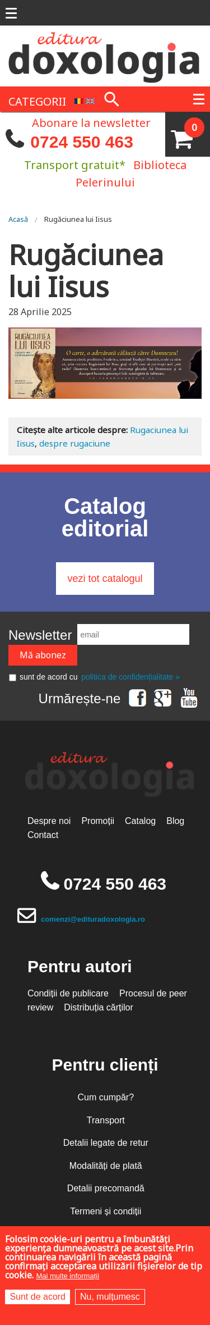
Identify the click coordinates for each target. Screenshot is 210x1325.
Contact (42, 835)
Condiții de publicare (68, 993)
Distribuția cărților (98, 1007)
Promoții (97, 821)
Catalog (140, 821)
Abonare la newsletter (91, 122)
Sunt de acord (38, 1296)
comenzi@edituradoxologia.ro (93, 919)
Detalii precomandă (105, 1188)
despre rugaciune (74, 443)
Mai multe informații (67, 1276)
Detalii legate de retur (105, 1143)
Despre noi (49, 821)
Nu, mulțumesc (110, 1296)
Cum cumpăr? (106, 1097)
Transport (106, 1120)
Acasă (18, 219)
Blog (175, 821)
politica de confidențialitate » (130, 676)
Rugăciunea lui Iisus (78, 219)
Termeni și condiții (105, 1211)
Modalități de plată (105, 1166)
